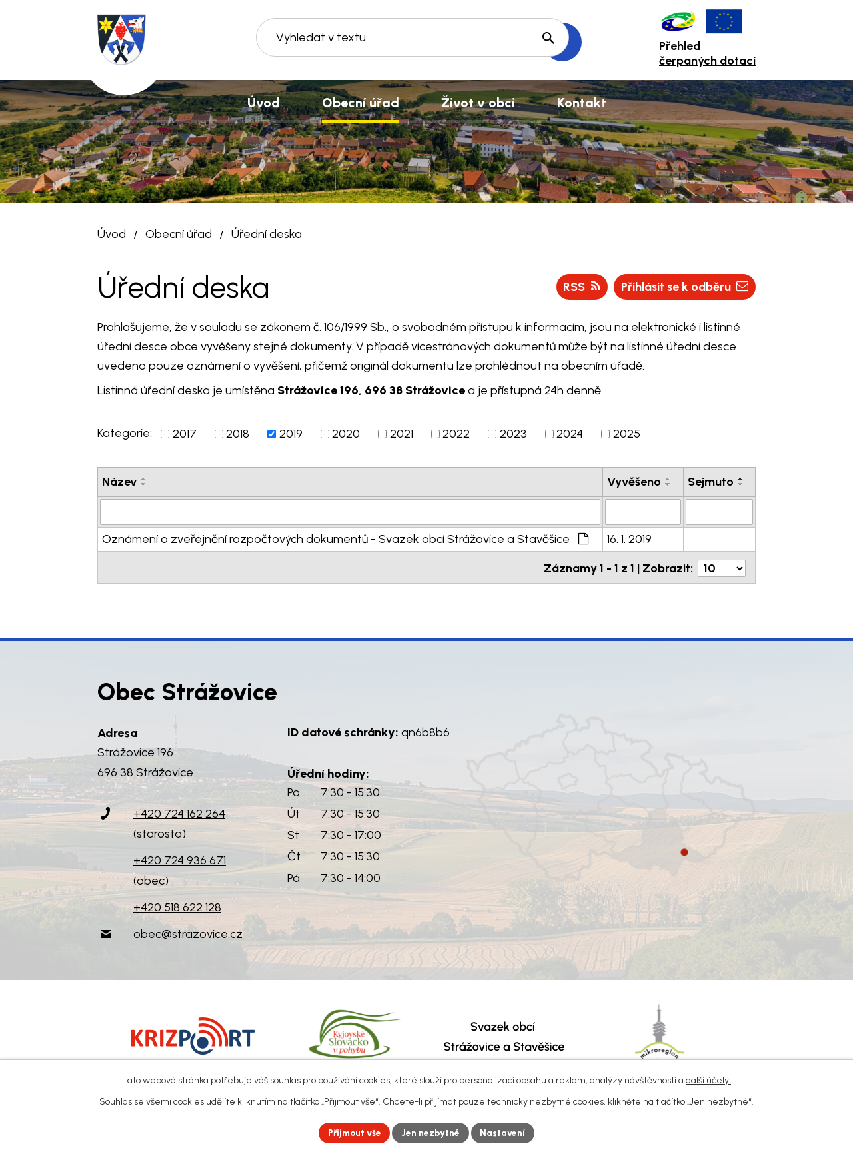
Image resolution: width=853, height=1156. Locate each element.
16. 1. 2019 (629, 538)
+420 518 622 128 (177, 904)
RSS (577, 286)
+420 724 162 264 (179, 811)
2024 (569, 433)
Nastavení (506, 1132)
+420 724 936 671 (179, 857)
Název (119, 481)
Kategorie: (124, 433)
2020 (346, 433)
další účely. (708, 1079)
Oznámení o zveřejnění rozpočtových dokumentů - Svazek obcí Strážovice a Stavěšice (345, 538)
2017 (185, 433)
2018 (237, 433)
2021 (401, 433)
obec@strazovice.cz (188, 931)
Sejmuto (711, 481)
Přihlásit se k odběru (682, 286)
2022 (456, 433)
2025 (626, 433)
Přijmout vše (353, 1132)
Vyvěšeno (634, 481)
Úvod (111, 234)
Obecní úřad (178, 234)
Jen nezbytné (432, 1132)
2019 (291, 433)
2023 (513, 433)
